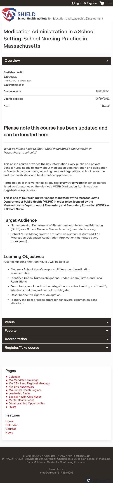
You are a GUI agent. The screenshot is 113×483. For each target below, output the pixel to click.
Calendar (11, 425)
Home (9, 421)
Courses (10, 428)
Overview (12, 61)
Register (92, 3)
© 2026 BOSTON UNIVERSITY (41, 455)
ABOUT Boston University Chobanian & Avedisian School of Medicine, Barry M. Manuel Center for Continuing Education (68, 460)
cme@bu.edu (48, 472)
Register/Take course (22, 348)
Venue (10, 322)
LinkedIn (54, 469)
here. (43, 135)
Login (77, 3)
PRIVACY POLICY (12, 458)
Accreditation (16, 339)
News (9, 432)
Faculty (11, 331)
